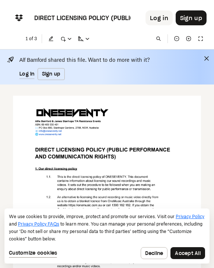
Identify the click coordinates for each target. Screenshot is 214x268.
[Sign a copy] (84, 39)
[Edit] (51, 39)
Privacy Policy (190, 216)
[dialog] (107, 236)
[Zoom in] (189, 39)
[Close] (207, 58)
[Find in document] (159, 39)
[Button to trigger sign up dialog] (191, 17)
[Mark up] (66, 39)
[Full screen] (201, 39)
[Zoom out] (177, 39)
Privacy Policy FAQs (38, 224)
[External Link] (40, 131)
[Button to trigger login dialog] (159, 17)
